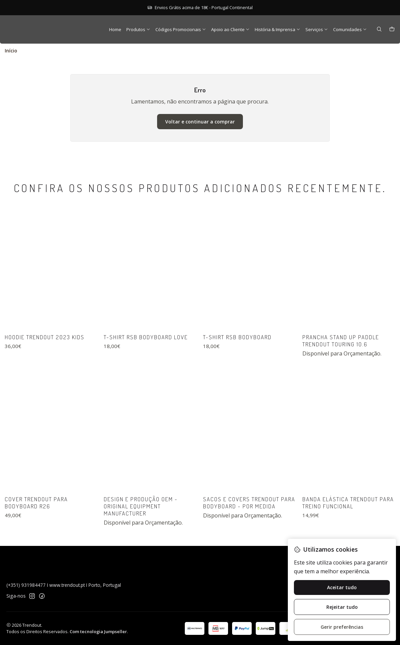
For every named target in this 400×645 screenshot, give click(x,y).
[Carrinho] (392, 29)
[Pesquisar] (379, 29)
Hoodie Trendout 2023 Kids (44, 369)
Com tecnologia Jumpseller (98, 631)
